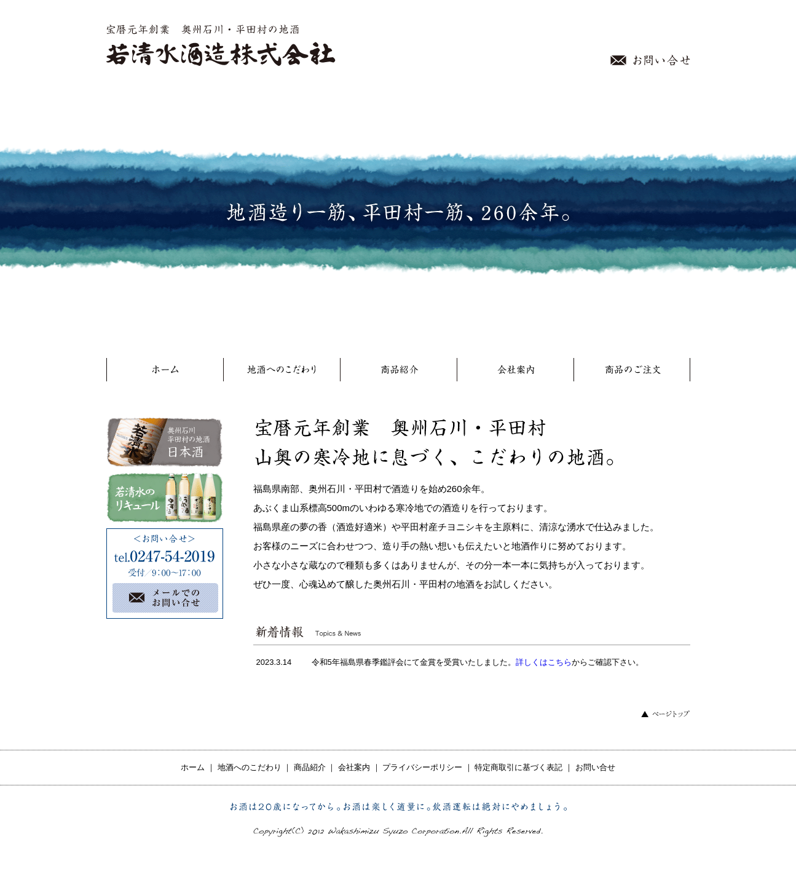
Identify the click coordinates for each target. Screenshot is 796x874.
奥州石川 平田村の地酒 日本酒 (164, 442)
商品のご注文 (631, 372)
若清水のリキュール (164, 497)
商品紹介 (398, 372)
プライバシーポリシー (422, 767)
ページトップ (665, 713)
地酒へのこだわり (281, 372)
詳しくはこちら (544, 662)
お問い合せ (650, 60)
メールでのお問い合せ (170, 598)
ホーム (164, 372)
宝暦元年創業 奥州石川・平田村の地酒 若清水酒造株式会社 (221, 45)
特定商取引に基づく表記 (518, 767)
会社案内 (515, 372)
